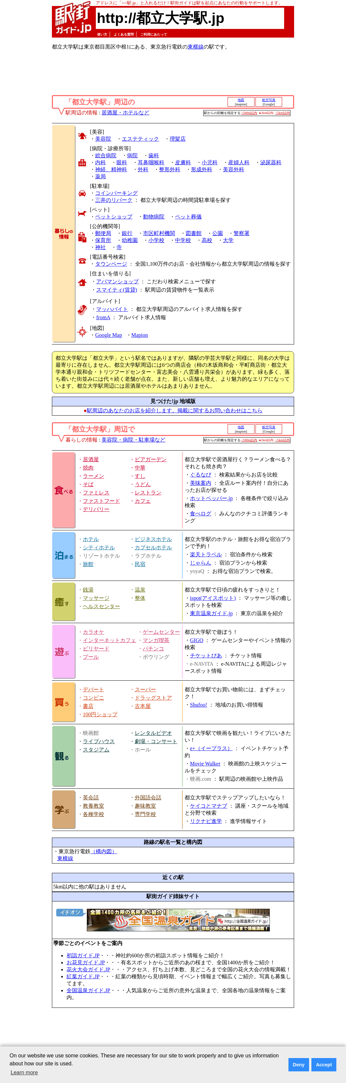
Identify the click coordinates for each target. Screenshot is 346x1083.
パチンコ (153, 648)
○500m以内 (249, 113)
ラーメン (93, 476)
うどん (143, 484)
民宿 (140, 564)
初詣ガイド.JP (83, 955)
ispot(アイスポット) (213, 598)
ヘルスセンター (101, 606)
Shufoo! (198, 705)
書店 (88, 706)
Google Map (108, 335)
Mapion (139, 335)
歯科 (153, 155)
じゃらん (200, 563)
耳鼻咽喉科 (151, 162)
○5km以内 (282, 113)
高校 (207, 240)
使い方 (102, 34)
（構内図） (103, 851)
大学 (228, 240)
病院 (132, 155)
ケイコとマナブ (208, 806)
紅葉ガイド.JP (83, 976)
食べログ (200, 513)
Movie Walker (205, 763)
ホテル (91, 539)
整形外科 (169, 169)
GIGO (196, 640)
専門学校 (145, 814)
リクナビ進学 (206, 821)
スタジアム (96, 749)
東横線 (196, 47)
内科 (100, 162)
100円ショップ (100, 714)
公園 (217, 233)
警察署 (242, 233)
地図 (241, 100)
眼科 (121, 162)
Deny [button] (298, 1064)
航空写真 (268, 100)
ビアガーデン (151, 459)
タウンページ (111, 264)
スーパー (145, 689)
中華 (140, 468)
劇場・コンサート (156, 741)
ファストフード (101, 501)
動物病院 (153, 216)
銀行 (127, 233)
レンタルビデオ (153, 733)
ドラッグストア (153, 698)
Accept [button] (324, 1064)
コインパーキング (116, 193)
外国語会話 (148, 797)
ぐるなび (200, 474)
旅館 (88, 564)
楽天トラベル (206, 554)
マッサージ (96, 598)
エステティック (140, 139)
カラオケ (93, 632)
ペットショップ (113, 216)
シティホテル (99, 547)
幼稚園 (130, 240)
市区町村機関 (159, 233)
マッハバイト (112, 309)
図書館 (194, 233)
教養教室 (93, 806)
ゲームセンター (161, 632)
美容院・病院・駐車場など (133, 440)
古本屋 (143, 706)
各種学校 (93, 814)
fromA (103, 317)
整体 (140, 598)
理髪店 (178, 139)
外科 (143, 169)
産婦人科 (239, 162)
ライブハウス (99, 741)
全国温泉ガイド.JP (88, 990)
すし (140, 476)
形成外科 (201, 169)
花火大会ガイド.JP (88, 969)
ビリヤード (96, 648)
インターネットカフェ (109, 640)
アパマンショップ (117, 281)
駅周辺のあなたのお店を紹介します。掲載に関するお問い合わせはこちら (174, 410)
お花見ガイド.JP (86, 962)
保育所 (103, 240)
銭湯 (88, 590)
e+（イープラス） (211, 748)
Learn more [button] (24, 1072)
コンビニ (93, 698)
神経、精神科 (111, 169)
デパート (93, 689)
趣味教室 (145, 806)
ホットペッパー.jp (211, 498)
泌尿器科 (270, 162)
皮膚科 (183, 162)
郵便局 (103, 233)
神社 (100, 247)
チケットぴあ (206, 655)
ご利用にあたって (153, 34)
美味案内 (200, 483)
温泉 (140, 590)
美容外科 (233, 169)
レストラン (148, 492)
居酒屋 (91, 459)
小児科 (210, 162)
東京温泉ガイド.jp (211, 613)
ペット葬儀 (188, 216)
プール (91, 657)
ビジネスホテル (153, 539)
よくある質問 (124, 34)
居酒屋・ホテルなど (125, 112)
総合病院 (105, 155)
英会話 (91, 797)
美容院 (103, 139)
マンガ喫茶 (156, 640)
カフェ (143, 501)
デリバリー (96, 509)
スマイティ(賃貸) (116, 290)
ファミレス (96, 492)
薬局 (100, 176)
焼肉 (88, 468)
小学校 (156, 240)
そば (88, 484)
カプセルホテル (153, 547)
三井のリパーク (113, 200)
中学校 (183, 240)
